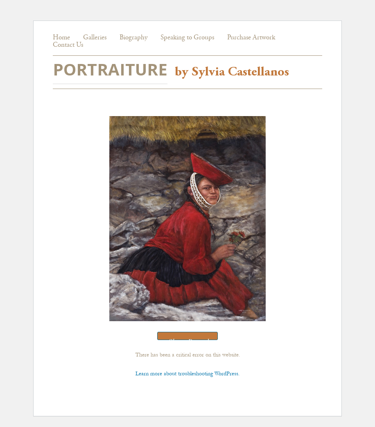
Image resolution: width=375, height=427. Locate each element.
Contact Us (68, 45)
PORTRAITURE (110, 69)
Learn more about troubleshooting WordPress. (187, 373)
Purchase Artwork (251, 37)
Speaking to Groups (187, 37)
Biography (133, 37)
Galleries (94, 37)
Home (61, 37)
